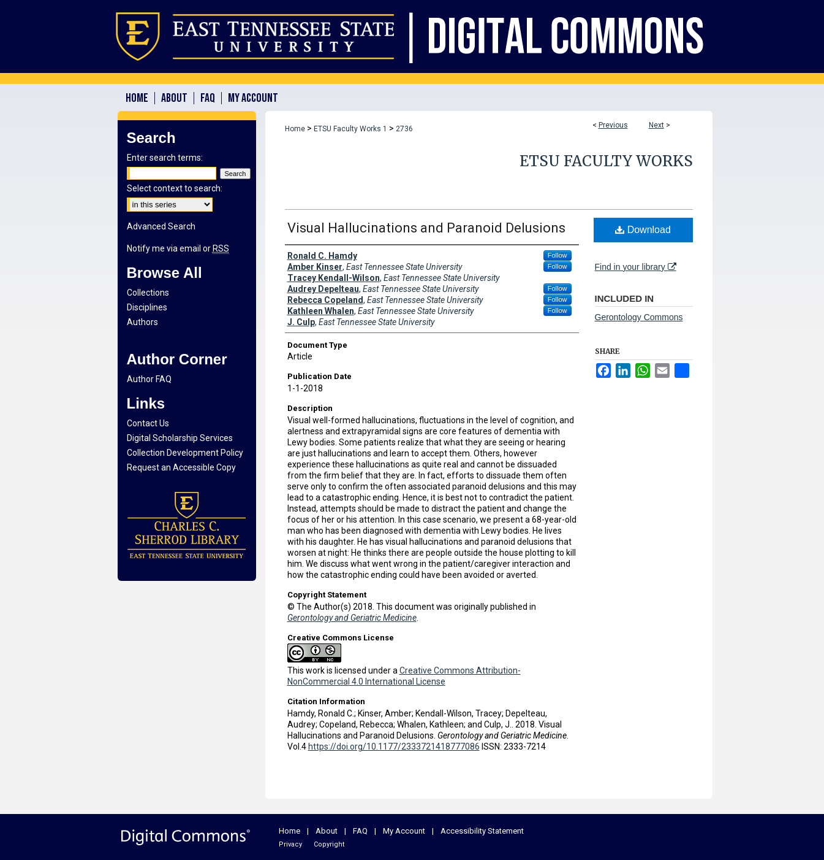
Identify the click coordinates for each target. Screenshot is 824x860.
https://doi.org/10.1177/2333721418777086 (394, 746)
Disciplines (147, 307)
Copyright (329, 844)
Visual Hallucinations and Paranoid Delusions (426, 228)
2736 (404, 129)
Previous (613, 125)
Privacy (290, 844)
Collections (148, 293)
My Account (404, 830)
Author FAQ (149, 379)
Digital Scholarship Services (180, 438)
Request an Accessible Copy (181, 467)
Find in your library (635, 267)
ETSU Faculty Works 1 (350, 129)
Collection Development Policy (185, 453)
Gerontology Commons (639, 317)
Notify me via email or (178, 248)
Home (295, 129)
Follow (557, 255)
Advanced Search (161, 226)
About (327, 830)
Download (643, 230)
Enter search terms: (165, 158)
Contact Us (148, 423)
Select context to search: (174, 188)
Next (656, 125)
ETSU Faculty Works (606, 161)
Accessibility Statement (482, 830)
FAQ (360, 830)
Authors (142, 322)
